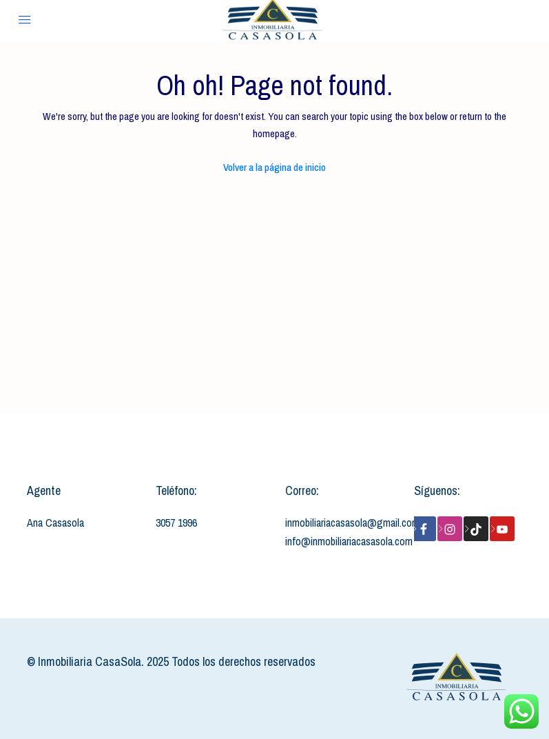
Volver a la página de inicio (274, 167)
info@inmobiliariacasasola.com (349, 541)
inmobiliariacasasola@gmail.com (352, 522)
